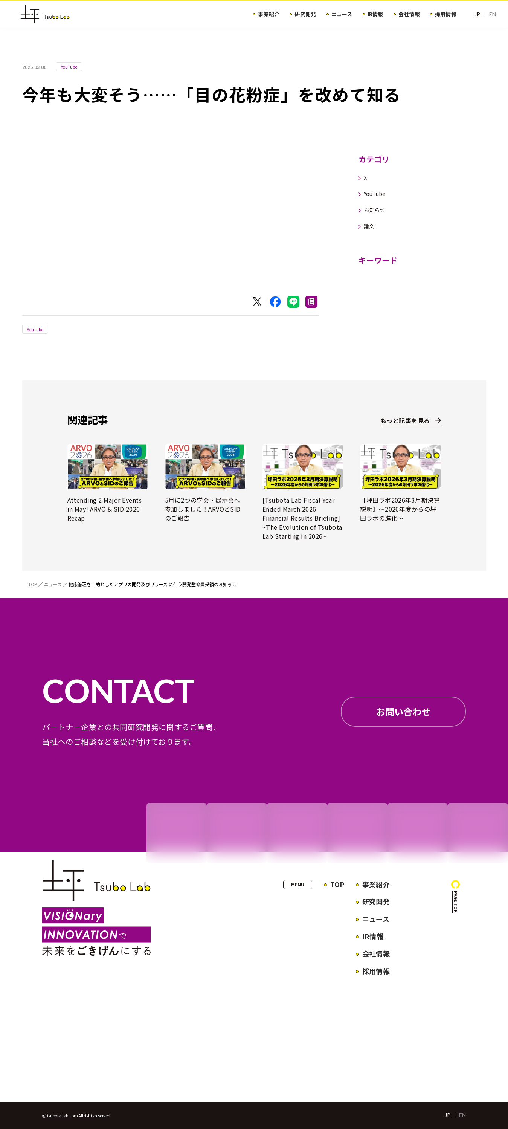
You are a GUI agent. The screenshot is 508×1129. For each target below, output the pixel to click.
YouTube (35, 329)
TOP (32, 584)
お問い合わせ (403, 711)
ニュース (53, 584)
